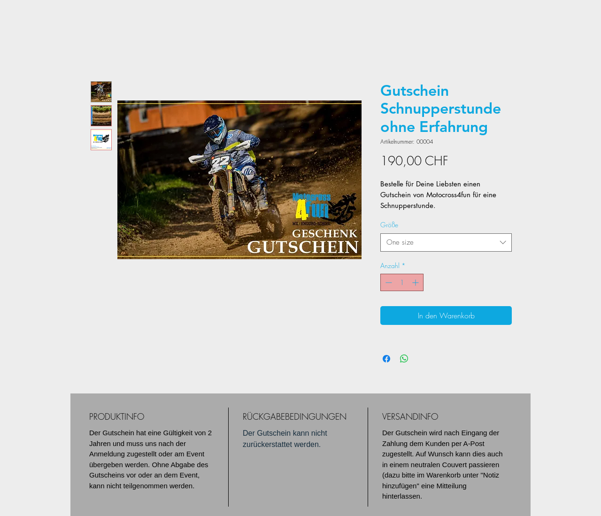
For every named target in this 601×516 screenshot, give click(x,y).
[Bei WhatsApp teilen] (404, 358)
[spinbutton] (401, 282)
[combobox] (446, 242)
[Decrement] (387, 282)
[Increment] (416, 282)
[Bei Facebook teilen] (386, 358)
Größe (389, 224)
